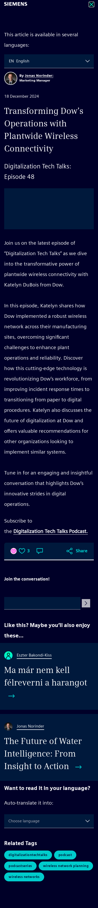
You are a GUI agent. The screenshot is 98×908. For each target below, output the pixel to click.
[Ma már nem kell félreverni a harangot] (49, 676)
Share (82, 550)
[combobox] (9, 61)
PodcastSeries (20, 866)
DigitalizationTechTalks (28, 855)
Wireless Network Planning (66, 866)
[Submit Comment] (86, 603)
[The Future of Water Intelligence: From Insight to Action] (49, 747)
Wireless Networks (24, 877)
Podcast (65, 855)
